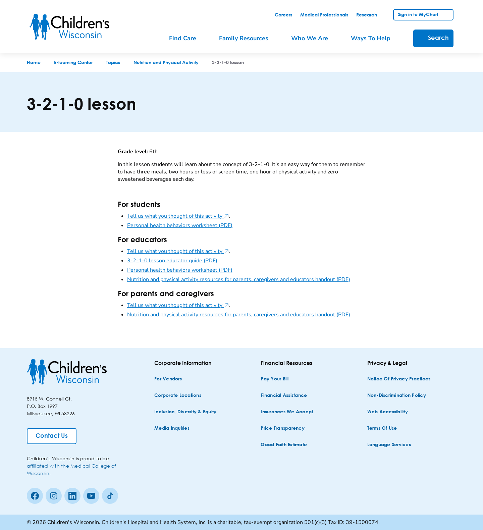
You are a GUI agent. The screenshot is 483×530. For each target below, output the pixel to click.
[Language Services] (389, 444)
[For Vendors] (168, 379)
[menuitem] (187, 38)
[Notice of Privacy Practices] (399, 379)
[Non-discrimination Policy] (396, 395)
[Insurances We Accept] (287, 412)
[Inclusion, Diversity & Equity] (185, 412)
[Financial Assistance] (284, 395)
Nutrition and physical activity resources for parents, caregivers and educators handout (238, 279)
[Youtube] (91, 496)
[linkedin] (72, 496)
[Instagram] (54, 496)
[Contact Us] (51, 436)
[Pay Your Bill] (274, 379)
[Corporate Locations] (177, 395)
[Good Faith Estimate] (284, 444)
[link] (283, 15)
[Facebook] (35, 496)
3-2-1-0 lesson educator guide (172, 260)
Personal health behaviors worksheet (179, 225)
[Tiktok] (110, 496)
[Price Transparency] (283, 428)
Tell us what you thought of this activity (178, 216)
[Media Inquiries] (172, 428)
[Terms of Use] (382, 428)
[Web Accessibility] (387, 412)
